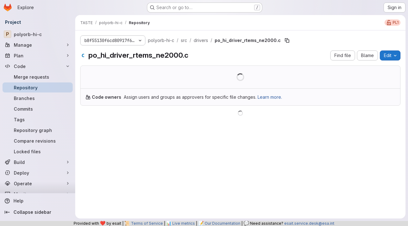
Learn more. (270, 97)
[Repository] (38, 87)
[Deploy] (38, 173)
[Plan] (38, 55)
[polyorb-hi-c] (38, 34)
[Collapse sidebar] (38, 212)
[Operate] (38, 183)
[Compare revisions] (38, 141)
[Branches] (38, 98)
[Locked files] (38, 151)
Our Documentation (222, 223)
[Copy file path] (287, 40)
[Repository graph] (38, 130)
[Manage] (38, 45)
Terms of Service (147, 223)
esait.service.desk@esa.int (309, 223)
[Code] (38, 66)
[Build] (38, 162)
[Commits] (38, 109)
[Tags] (38, 119)
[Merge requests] (38, 77)
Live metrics (183, 223)
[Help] (38, 201)
